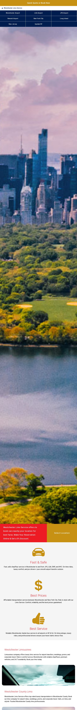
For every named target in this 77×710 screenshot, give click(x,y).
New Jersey (13, 24)
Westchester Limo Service (13, 8)
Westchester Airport (13, 13)
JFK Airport (64, 13)
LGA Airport (38, 13)
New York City (38, 18)
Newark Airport (13, 18)
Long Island (64, 18)
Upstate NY (38, 24)
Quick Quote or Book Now (38, 3)
